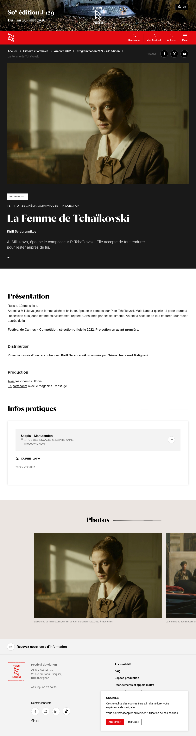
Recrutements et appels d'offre (135, 684)
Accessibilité (123, 664)
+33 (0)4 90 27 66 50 (43, 687)
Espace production (127, 678)
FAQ (117, 671)
